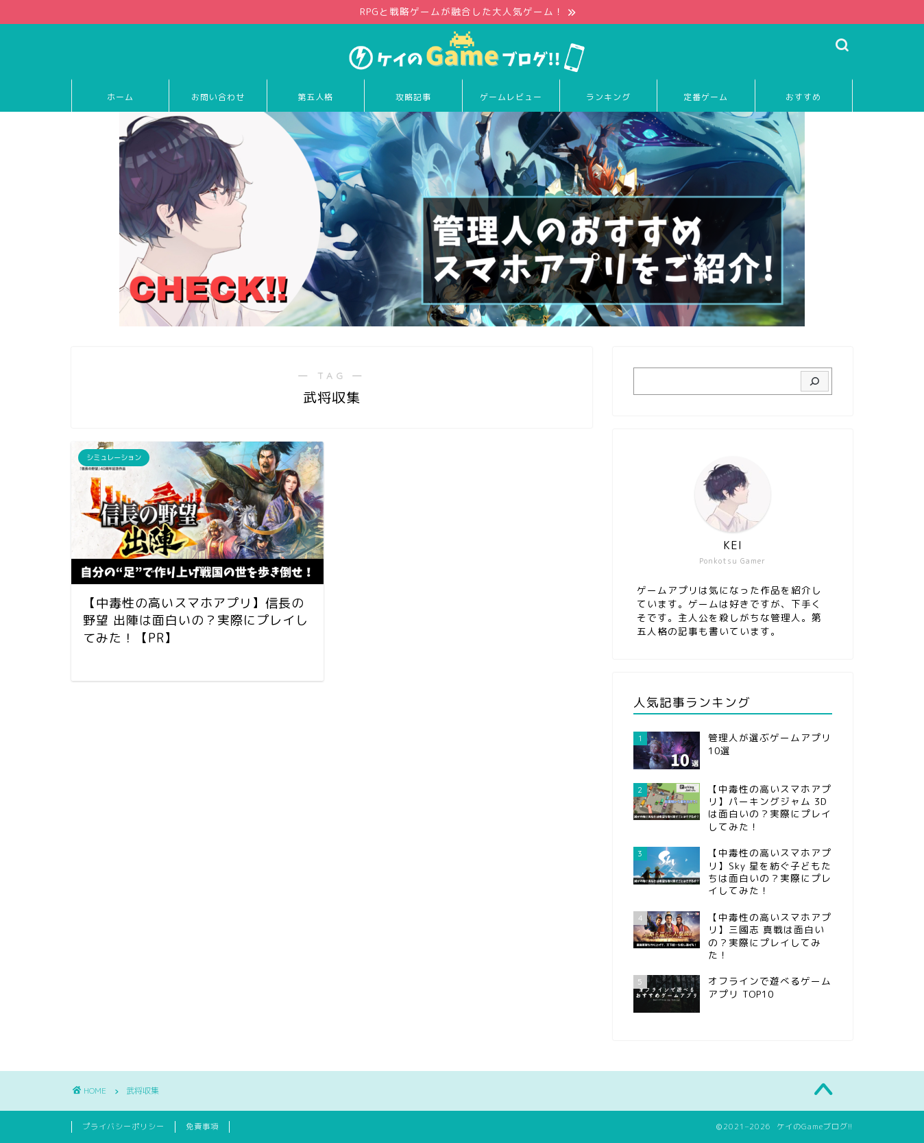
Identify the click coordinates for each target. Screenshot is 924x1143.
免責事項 (202, 1126)
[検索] (815, 382)
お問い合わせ (218, 98)
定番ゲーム (705, 98)
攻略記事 (413, 98)
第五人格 (315, 98)
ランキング (608, 98)
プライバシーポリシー (123, 1126)
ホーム (120, 98)
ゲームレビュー (511, 98)
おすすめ (803, 98)
